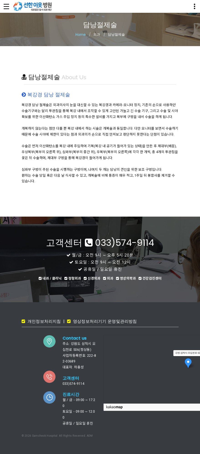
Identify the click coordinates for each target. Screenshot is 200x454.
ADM (90, 435)
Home (80, 34)
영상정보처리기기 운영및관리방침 (104, 321)
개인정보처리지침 (43, 321)
